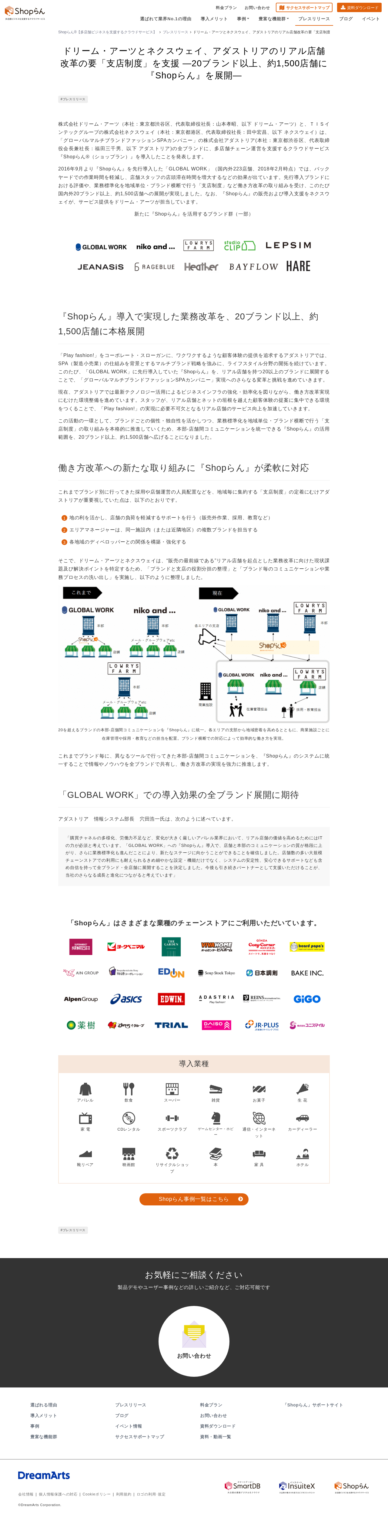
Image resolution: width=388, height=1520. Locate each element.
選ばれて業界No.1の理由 (165, 18)
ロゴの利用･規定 (151, 1494)
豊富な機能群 (274, 18)
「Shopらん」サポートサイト (313, 1405)
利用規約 (124, 1494)
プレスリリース (314, 18)
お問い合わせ (257, 7)
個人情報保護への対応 (58, 1494)
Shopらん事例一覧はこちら (194, 1199)
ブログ (346, 18)
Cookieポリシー (97, 1494)
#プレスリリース (73, 99)
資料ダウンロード (363, 7)
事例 (243, 18)
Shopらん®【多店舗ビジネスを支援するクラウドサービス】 (107, 32)
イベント (371, 18)
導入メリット (214, 18)
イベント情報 (128, 1426)
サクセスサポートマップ (307, 7)
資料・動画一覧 (215, 1436)
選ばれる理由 (43, 1405)
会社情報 (26, 1494)
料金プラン (226, 7)
